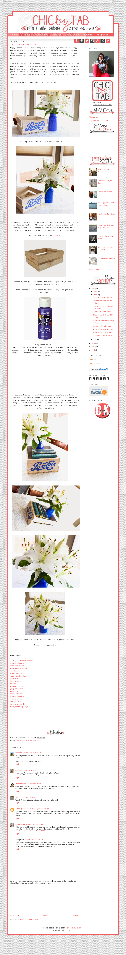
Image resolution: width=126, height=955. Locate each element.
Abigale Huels (20, 824)
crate (27, 740)
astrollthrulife (15, 671)
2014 (93, 344)
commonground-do (17, 704)
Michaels (56, 236)
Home (45, 915)
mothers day (34, 740)
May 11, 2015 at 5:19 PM (32, 784)
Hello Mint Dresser (105, 192)
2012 (93, 351)
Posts (93, 360)
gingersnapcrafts (16, 689)
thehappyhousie (16, 694)
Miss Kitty (19, 784)
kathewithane (15, 679)
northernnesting (16, 701)
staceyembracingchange (19, 707)
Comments (95, 364)
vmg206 (13, 684)
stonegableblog (16, 673)
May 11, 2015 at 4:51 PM (27, 770)
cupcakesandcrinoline (18, 676)
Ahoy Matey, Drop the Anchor (104, 330)
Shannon (18, 753)
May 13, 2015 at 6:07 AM (41, 809)
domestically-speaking (18, 668)
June (95, 292)
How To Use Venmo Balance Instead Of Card (31, 831)
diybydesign (14, 691)
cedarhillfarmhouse (17, 686)
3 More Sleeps (94, 270)
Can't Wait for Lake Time (102, 327)
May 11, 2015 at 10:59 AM (32, 753)
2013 (93, 347)
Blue (17, 740)
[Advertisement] (26, 899)
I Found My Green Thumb (102, 312)
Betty (17, 797)
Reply (17, 764)
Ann (16, 770)
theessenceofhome (17, 699)
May (95, 295)
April (95, 340)
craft (22, 740)
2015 (93, 289)
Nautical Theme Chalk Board (103, 298)
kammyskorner (15, 681)
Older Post (76, 915)
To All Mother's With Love (102, 333)
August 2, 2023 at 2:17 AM (35, 824)
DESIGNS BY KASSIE (74, 928)
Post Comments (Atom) (29, 919)
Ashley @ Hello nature (23, 809)
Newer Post (14, 915)
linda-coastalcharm (17, 666)
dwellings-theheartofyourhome (21, 661)
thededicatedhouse (17, 663)
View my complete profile (98, 121)
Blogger (68, 930)
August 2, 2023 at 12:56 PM (34, 840)
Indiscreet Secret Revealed (102, 336)
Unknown (94, 118)
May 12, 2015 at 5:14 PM (29, 797)
